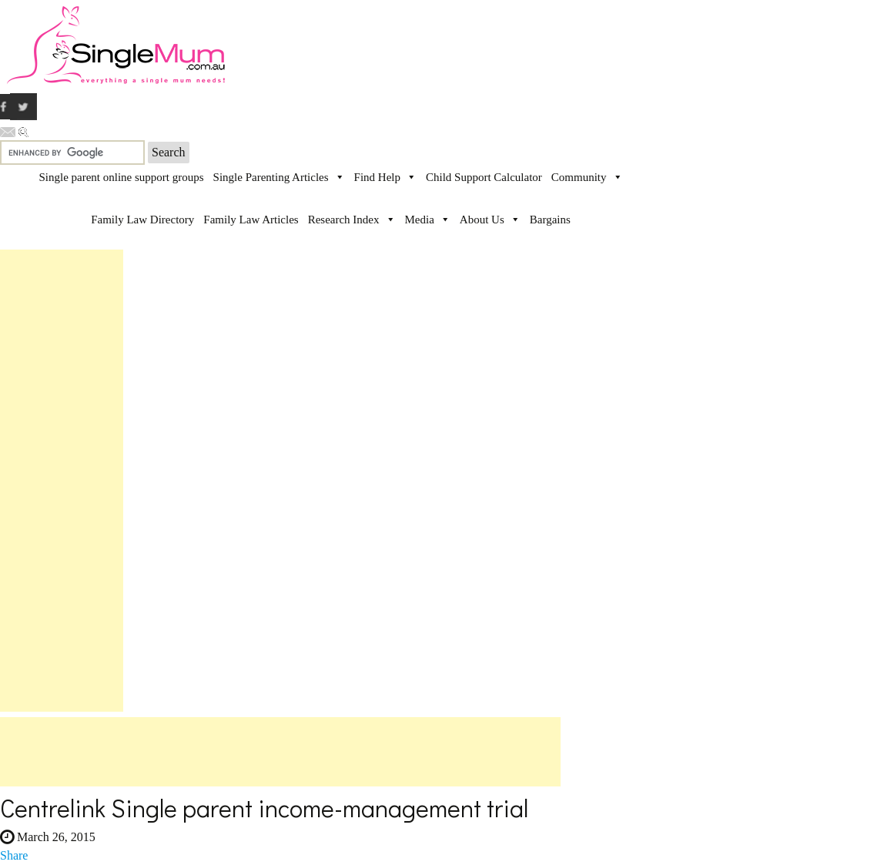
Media (419, 219)
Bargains (550, 219)
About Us (482, 219)
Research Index (344, 219)
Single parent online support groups (121, 177)
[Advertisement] (61, 481)
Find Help (377, 177)
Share (14, 855)
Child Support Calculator (484, 177)
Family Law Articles (250, 219)
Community (579, 177)
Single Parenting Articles (271, 177)
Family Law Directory (142, 219)
